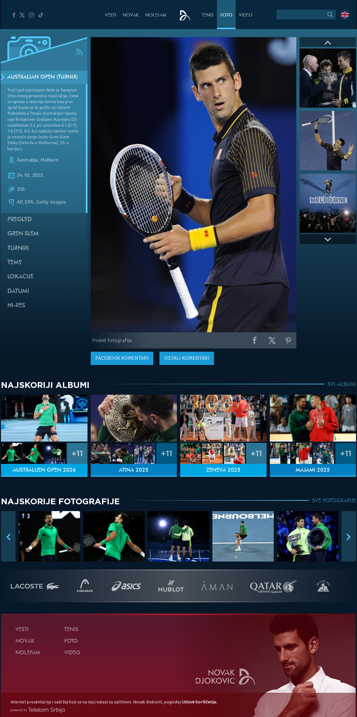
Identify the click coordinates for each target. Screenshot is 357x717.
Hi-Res (16, 306)
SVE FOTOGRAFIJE (334, 501)
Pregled (19, 220)
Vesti (110, 15)
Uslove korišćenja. (199, 702)
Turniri (18, 248)
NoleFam (155, 15)
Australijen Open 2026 (44, 470)
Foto (226, 15)
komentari (122, 358)
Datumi (18, 291)
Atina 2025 (133, 470)
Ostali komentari (186, 358)
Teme (14, 263)
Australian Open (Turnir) (42, 77)
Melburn (49, 160)
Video (245, 15)
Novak (131, 15)
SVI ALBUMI (342, 384)
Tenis (208, 15)
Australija (27, 160)
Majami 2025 (313, 470)
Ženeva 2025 (223, 470)
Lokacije (20, 277)
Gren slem (23, 234)
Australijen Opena (59, 113)
